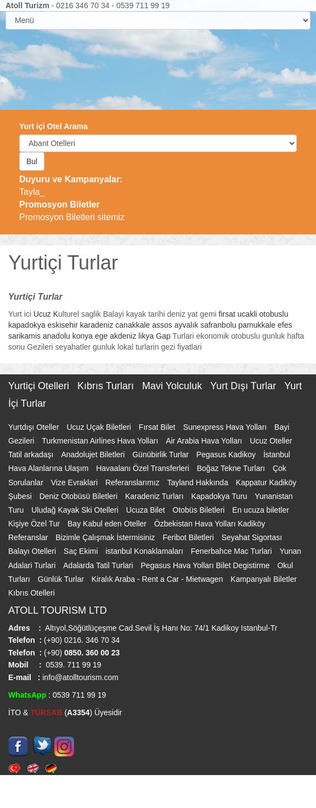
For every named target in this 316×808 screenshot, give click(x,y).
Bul (31, 161)
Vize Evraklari (75, 482)
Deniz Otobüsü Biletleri (80, 496)
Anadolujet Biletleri (94, 454)
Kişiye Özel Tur (35, 523)
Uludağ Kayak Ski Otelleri (76, 510)
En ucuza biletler (260, 510)
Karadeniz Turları (155, 496)
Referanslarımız (133, 482)
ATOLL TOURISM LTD (57, 610)
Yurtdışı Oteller (34, 427)
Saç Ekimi (82, 551)
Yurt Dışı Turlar (244, 385)
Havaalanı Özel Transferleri (143, 468)
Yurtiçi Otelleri (40, 385)
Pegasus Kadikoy (227, 454)
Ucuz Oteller (271, 440)
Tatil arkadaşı (31, 454)
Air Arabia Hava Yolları (205, 440)
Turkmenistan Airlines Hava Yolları (101, 440)
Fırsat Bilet (158, 427)
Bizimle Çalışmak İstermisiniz (106, 537)
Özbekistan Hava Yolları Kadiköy (209, 523)
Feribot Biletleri (189, 537)
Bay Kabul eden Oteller (108, 523)
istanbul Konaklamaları (145, 551)
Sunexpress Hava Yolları (226, 427)
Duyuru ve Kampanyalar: (71, 179)
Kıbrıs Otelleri (31, 592)
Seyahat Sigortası (252, 537)
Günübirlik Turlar (161, 454)
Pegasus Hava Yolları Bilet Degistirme (206, 565)
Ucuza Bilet (146, 510)
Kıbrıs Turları (107, 385)
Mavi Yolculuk (173, 385)
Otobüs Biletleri (200, 510)
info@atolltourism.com (79, 677)
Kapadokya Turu (220, 496)
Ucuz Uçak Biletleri (99, 427)
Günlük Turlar (62, 579)
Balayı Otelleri (33, 551)
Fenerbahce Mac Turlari (232, 551)
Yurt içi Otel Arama (53, 126)
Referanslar (29, 537)
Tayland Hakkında (198, 482)
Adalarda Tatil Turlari (99, 565)
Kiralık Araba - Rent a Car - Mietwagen (158, 579)
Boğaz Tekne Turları (232, 468)
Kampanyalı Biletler (263, 579)
